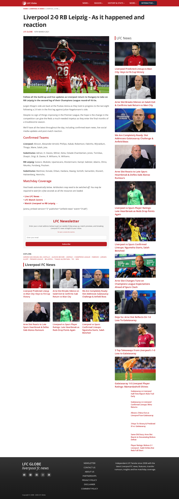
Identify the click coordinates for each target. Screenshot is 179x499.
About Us (89, 471)
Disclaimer (89, 484)
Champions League (82, 257)
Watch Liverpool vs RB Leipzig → (41, 203)
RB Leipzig (49, 259)
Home (25, 9)
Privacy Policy (89, 480)
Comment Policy (89, 488)
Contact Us (89, 467)
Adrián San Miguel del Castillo (36, 257)
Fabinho (95, 257)
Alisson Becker (58, 257)
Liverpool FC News (36, 9)
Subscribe (66, 244)
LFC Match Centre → (35, 199)
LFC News (124, 38)
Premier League (36, 259)
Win (77, 259)
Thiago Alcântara (62, 259)
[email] (66, 237)
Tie (73, 259)
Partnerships (89, 476)
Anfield (69, 257)
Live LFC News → (33, 196)
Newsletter (89, 463)
